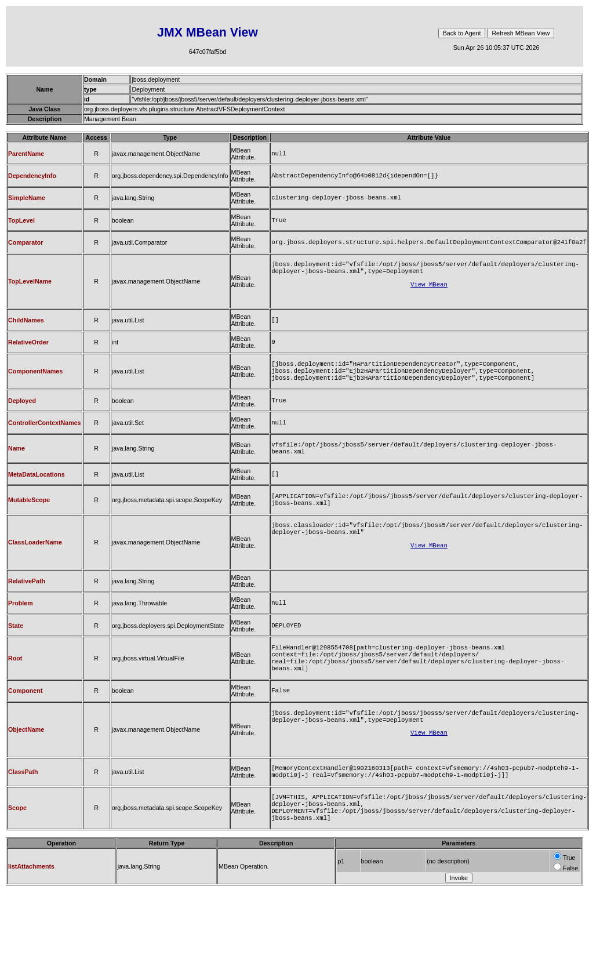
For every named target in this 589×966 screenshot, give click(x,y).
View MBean (429, 293)
